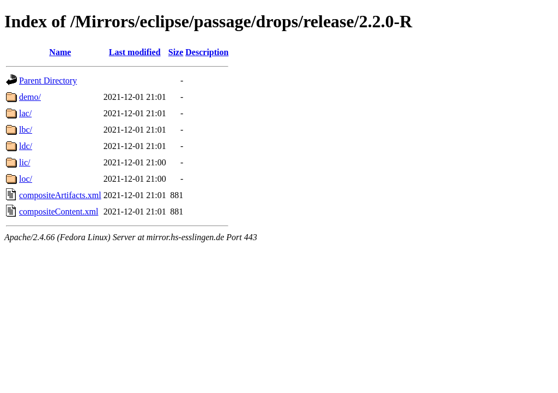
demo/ (30, 97)
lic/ (24, 162)
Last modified (135, 52)
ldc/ (25, 146)
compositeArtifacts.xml (60, 195)
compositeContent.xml (58, 211)
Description (206, 52)
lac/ (25, 113)
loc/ (25, 178)
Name (60, 52)
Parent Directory (48, 80)
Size (176, 52)
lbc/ (25, 129)
